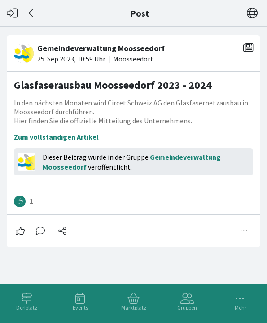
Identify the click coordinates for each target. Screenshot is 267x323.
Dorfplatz (26, 307)
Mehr (240, 307)
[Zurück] (31, 13)
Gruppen (187, 307)
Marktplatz (133, 307)
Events (80, 307)
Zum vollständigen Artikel (56, 136)
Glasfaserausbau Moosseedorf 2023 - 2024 (113, 85)
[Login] (12, 13)
